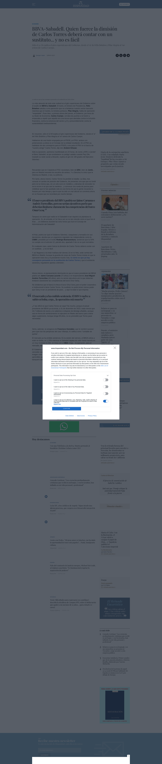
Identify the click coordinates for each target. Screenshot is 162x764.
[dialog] (81, 382)
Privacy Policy (92, 416)
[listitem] (81, 375)
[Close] (115, 348)
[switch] (105, 380)
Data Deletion (69, 416)
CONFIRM (66, 408)
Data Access (81, 416)
